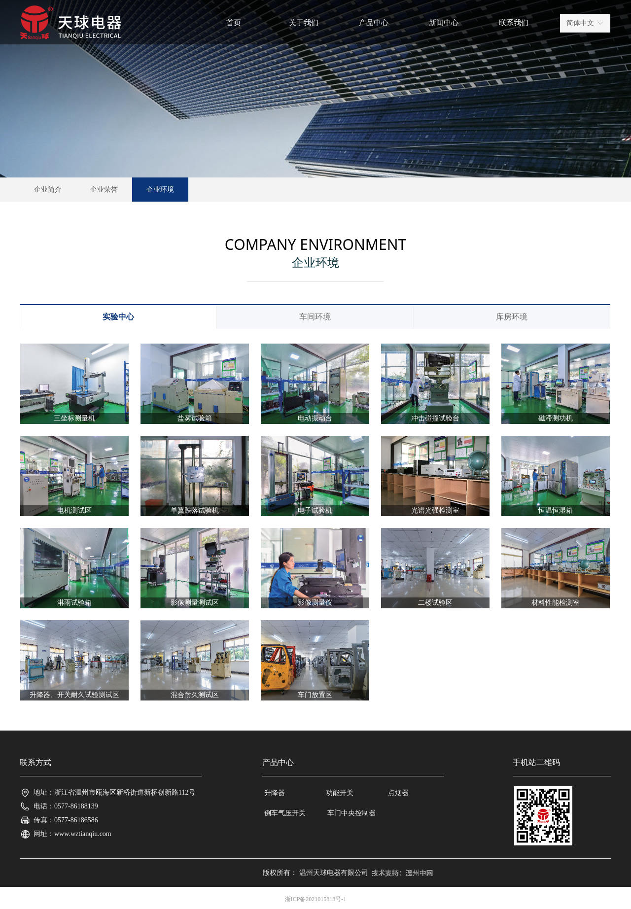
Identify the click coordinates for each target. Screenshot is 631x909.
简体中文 (580, 23)
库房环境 (511, 317)
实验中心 (118, 317)
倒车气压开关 (285, 813)
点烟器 (398, 793)
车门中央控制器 (351, 813)
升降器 (274, 793)
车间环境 (315, 317)
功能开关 (339, 793)
